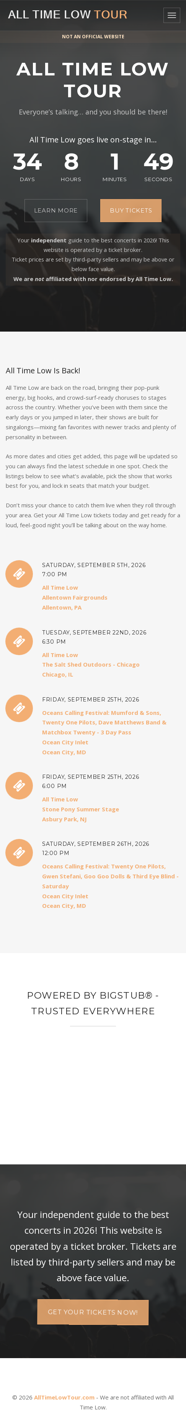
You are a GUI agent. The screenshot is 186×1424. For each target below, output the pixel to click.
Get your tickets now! (93, 1312)
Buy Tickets (131, 210)
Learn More (56, 210)
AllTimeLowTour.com (64, 1397)
